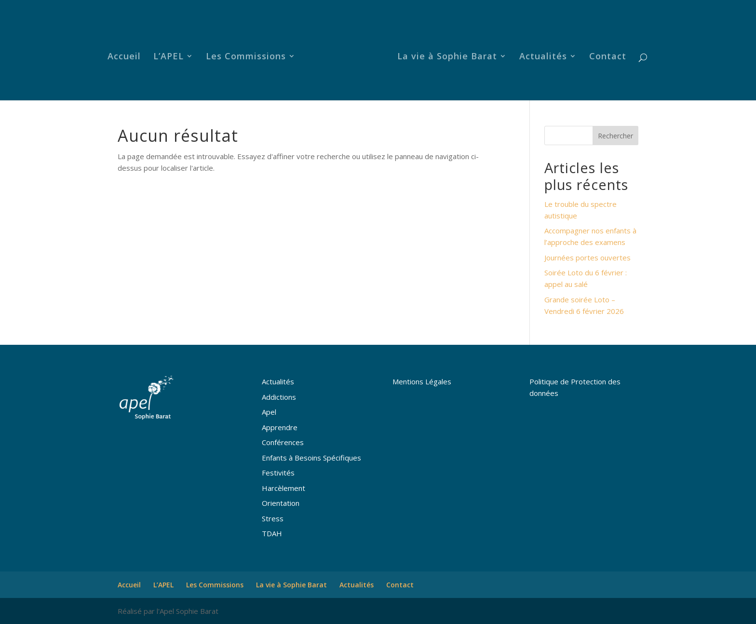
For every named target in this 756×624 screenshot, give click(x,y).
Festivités (278, 472)
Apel (269, 412)
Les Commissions (249, 54)
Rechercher (615, 135)
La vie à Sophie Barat (444, 54)
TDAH (272, 533)
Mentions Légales (421, 381)
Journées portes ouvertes (587, 257)
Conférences (283, 442)
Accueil (127, 54)
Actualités (540, 54)
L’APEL (171, 54)
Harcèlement (283, 488)
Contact (604, 54)
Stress (273, 518)
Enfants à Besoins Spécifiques (311, 457)
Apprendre (279, 427)
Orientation (280, 503)
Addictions (279, 397)
